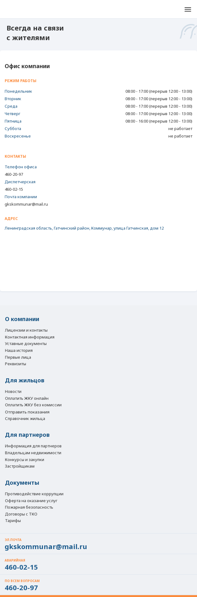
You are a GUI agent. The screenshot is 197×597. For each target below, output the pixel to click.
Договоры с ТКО (21, 514)
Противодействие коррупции (34, 494)
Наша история (19, 350)
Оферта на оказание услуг (31, 500)
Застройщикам (20, 466)
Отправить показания (27, 411)
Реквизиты (15, 363)
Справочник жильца (25, 418)
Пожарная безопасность (29, 507)
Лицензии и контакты (26, 330)
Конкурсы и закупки (24, 459)
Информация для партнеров (33, 446)
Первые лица (18, 357)
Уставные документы (26, 343)
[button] (187, 9)
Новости (13, 391)
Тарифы (13, 520)
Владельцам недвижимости (33, 452)
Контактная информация (29, 337)
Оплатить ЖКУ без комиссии (33, 405)
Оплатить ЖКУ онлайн (27, 398)
